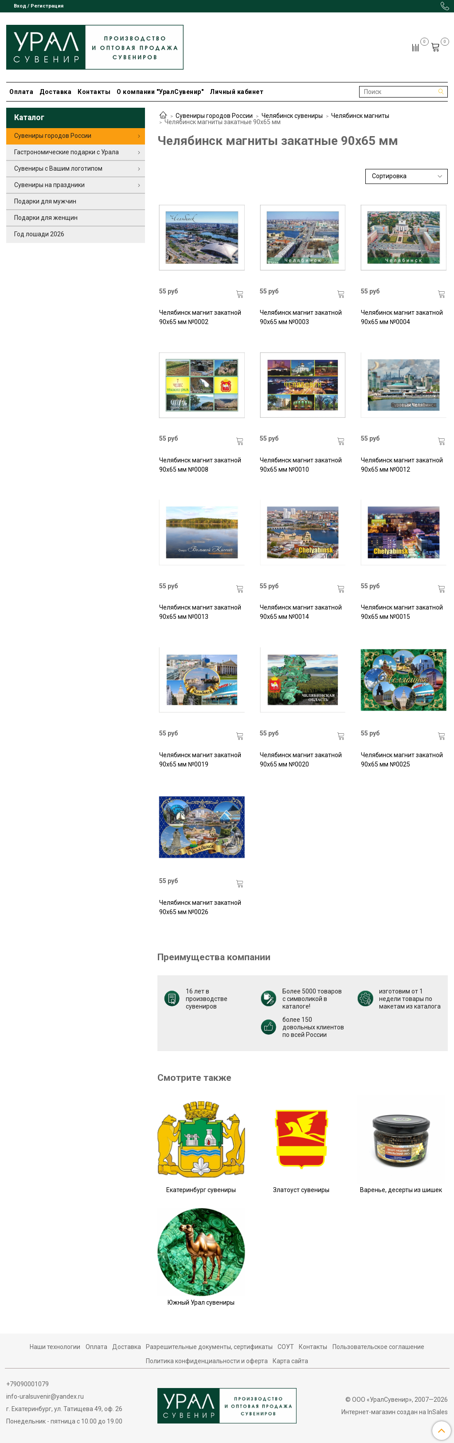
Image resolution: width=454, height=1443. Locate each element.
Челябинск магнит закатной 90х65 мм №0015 (402, 612)
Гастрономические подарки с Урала (66, 152)
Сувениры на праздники (49, 184)
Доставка (55, 91)
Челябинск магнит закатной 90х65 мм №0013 (200, 612)
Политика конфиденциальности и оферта (207, 1361)
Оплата (21, 91)
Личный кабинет (236, 91)
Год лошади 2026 (39, 234)
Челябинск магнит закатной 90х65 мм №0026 (200, 907)
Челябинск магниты (360, 115)
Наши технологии (55, 1346)
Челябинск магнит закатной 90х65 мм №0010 (301, 465)
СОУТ (286, 1346)
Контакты (94, 91)
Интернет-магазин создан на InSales (394, 1412)
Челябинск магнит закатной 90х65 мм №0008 (200, 465)
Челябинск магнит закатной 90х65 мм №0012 (402, 465)
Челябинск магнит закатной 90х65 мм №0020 (301, 759)
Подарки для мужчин (45, 201)
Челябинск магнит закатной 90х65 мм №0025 (402, 759)
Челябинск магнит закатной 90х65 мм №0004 (402, 317)
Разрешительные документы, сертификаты (209, 1346)
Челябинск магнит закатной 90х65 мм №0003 (301, 317)
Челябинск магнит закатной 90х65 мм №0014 (301, 612)
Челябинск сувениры (292, 115)
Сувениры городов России (214, 115)
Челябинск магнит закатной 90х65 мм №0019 (200, 759)
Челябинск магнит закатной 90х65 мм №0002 (200, 317)
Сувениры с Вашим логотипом (58, 168)
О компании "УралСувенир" (160, 91)
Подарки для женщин (46, 217)
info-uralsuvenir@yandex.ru (45, 1396)
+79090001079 (27, 1384)
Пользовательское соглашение (378, 1346)
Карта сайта (290, 1361)
